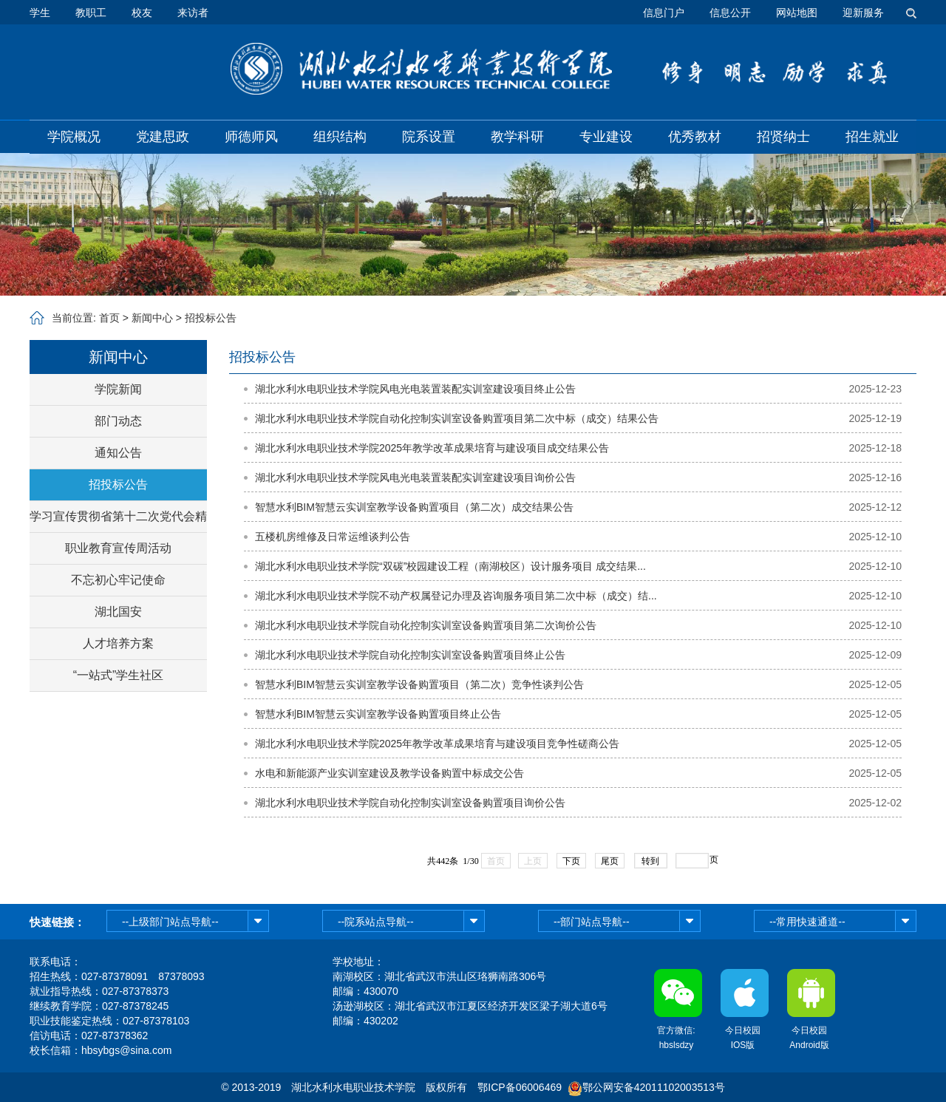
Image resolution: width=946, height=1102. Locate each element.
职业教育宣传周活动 (118, 548)
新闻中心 (152, 318)
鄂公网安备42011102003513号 (653, 1087)
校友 (142, 12)
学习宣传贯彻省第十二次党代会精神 (118, 521)
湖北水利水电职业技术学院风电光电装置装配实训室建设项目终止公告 (415, 389)
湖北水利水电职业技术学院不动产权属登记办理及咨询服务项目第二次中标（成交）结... (456, 596)
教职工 (90, 12)
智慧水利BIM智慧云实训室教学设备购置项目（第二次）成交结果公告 (414, 507)
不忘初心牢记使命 (118, 580)
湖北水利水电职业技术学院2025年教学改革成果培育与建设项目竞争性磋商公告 (437, 743)
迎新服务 (863, 12)
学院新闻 (118, 389)
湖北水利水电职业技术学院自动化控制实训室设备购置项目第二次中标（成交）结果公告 (457, 418)
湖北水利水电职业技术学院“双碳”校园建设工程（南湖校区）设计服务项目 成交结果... (450, 566)
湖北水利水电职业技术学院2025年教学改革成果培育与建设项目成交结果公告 (432, 448)
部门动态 (118, 421)
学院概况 (74, 136)
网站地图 (796, 12)
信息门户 (663, 12)
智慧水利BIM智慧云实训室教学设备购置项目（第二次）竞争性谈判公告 (419, 684)
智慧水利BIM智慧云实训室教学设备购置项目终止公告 (378, 714)
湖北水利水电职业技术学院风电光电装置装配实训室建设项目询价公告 (415, 477)
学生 (40, 12)
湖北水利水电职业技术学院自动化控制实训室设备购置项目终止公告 (410, 655)
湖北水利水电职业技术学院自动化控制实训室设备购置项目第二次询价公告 (425, 625)
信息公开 (730, 12)
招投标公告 (210, 318)
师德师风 (251, 136)
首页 (109, 318)
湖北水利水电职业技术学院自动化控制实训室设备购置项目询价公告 (410, 803)
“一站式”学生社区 (118, 675)
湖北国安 (118, 611)
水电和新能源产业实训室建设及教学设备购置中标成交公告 (389, 773)
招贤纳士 (783, 136)
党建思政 (162, 136)
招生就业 (872, 136)
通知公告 (118, 452)
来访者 (192, 12)
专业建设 (606, 136)
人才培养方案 (118, 643)
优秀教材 (694, 136)
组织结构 (340, 136)
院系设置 (428, 136)
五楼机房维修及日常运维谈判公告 (332, 537)
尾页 (610, 861)
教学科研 (517, 136)
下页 (571, 861)
